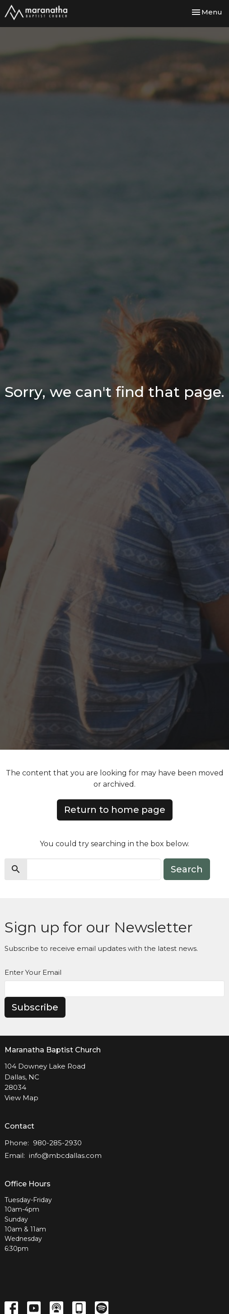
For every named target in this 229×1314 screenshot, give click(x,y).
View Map (21, 1097)
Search (187, 869)
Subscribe (35, 1007)
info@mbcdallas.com (65, 1155)
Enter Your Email (33, 972)
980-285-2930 (57, 1143)
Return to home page (114, 809)
